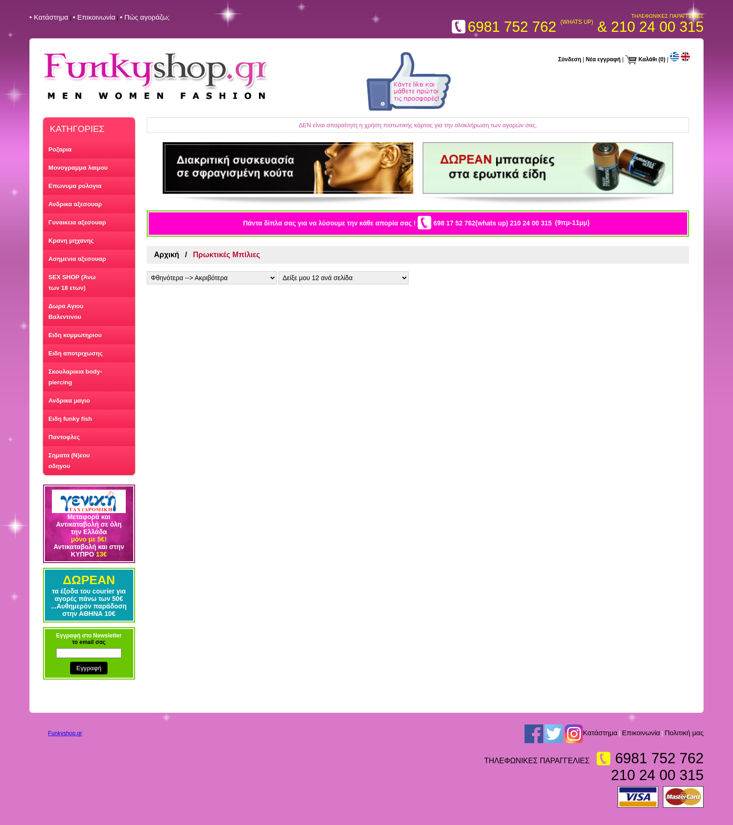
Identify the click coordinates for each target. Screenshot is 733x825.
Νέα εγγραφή (603, 59)
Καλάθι (648, 59)
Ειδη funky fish (70, 418)
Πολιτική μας (684, 733)
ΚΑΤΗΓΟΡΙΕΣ (77, 129)
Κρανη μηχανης (71, 240)
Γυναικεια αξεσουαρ (77, 222)
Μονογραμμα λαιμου (78, 167)
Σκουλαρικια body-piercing (75, 377)
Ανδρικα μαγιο (69, 400)
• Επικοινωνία (94, 17)
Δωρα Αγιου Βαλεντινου (66, 311)
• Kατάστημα (48, 17)
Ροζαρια (60, 149)
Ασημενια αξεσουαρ (77, 258)
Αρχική (167, 255)
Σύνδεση (569, 59)
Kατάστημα (600, 733)
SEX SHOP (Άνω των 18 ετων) (72, 282)
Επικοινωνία (641, 733)
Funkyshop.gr (65, 733)
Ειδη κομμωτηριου (75, 335)
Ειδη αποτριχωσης (76, 353)
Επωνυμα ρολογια (75, 185)
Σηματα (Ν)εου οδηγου (69, 461)
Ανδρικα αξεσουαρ (75, 204)
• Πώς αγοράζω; (145, 17)
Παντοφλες (64, 437)
